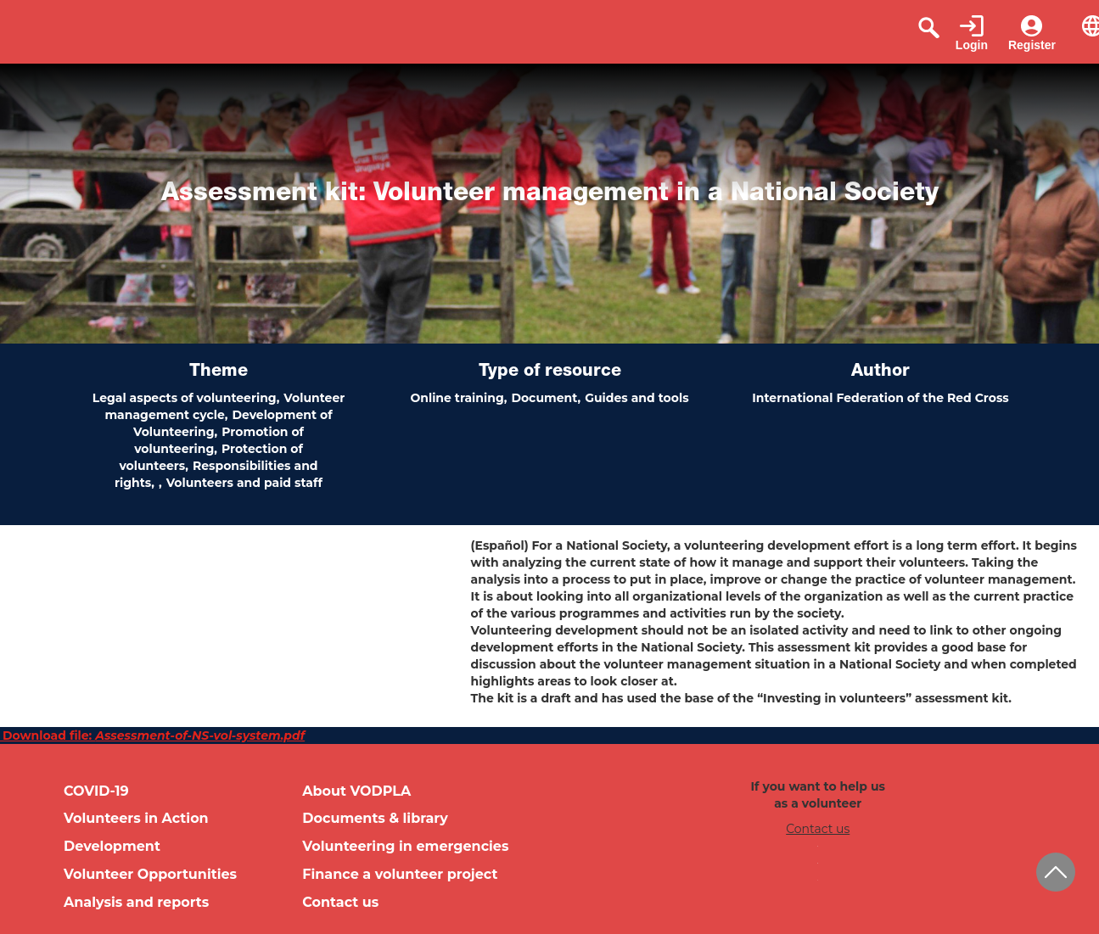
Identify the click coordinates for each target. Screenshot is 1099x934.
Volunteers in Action (136, 818)
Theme (218, 372)
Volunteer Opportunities (150, 874)
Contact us (340, 902)
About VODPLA (356, 791)
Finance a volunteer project (399, 874)
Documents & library (375, 818)
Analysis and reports (136, 902)
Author (880, 372)
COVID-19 (96, 791)
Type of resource (550, 372)
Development (112, 846)
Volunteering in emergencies (405, 846)
